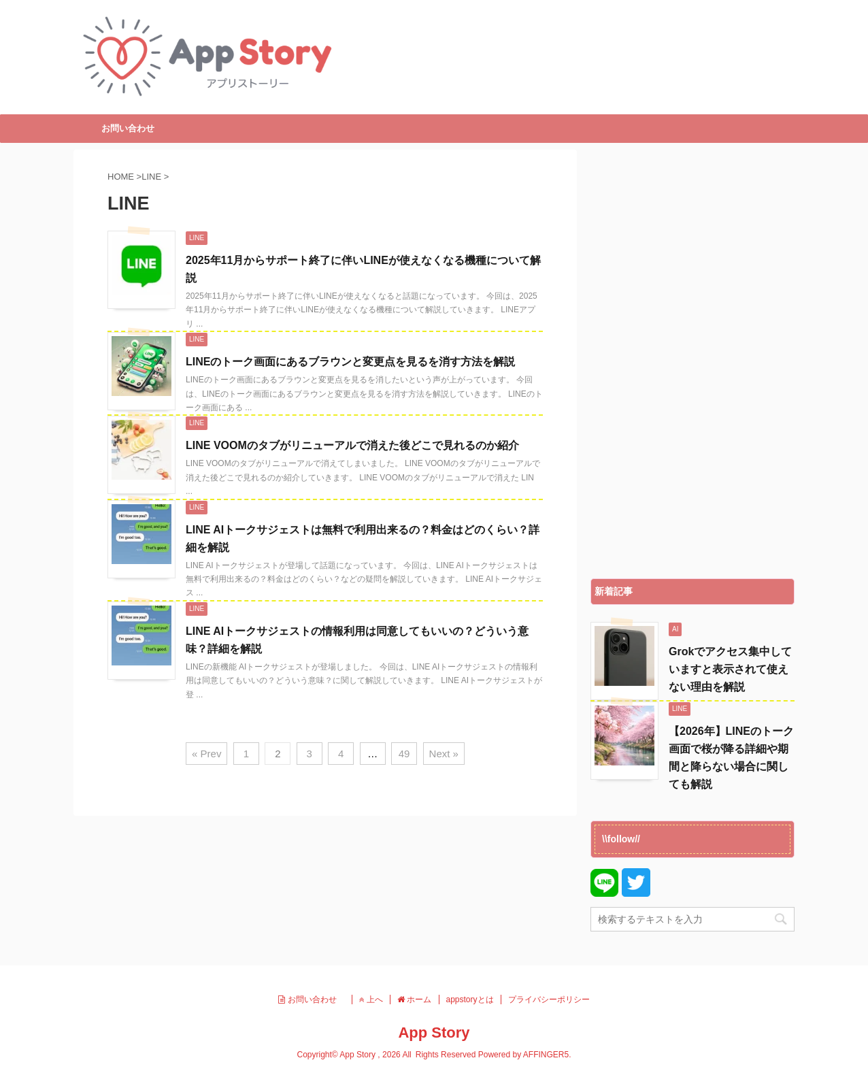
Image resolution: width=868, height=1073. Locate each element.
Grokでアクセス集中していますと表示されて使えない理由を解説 (730, 669)
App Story (433, 1032)
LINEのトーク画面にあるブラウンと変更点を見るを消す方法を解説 (350, 361)
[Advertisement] (692, 360)
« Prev (206, 753)
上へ (371, 999)
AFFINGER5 (546, 1054)
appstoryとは (470, 999)
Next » (443, 753)
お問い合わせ (127, 128)
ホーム (414, 999)
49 (404, 753)
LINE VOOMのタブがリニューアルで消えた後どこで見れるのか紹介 (352, 445)
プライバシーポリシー (549, 999)
